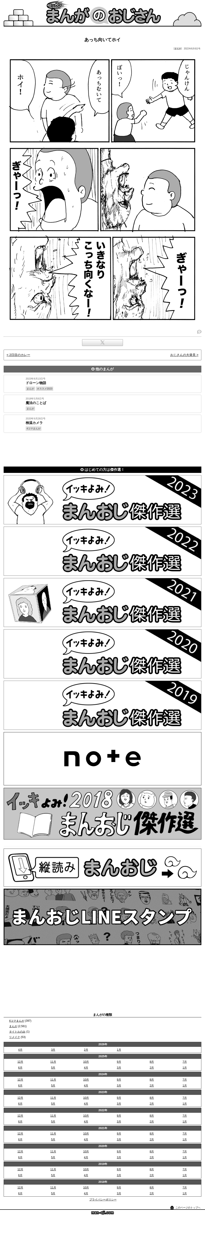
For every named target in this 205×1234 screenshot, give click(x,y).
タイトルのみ (17, 1031)
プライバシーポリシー (103, 1199)
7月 (184, 1061)
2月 (86, 1049)
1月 (119, 1049)
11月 (53, 1061)
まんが (13, 1026)
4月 (20, 1049)
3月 (53, 1049)
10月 (86, 1061)
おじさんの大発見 (183, 355)
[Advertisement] (102, 449)
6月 (20, 1067)
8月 (152, 1061)
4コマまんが (16, 1020)
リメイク (14, 1037)
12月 (20, 1061)
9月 (119, 1061)
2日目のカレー (19, 355)
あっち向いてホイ (102, 39)
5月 (53, 1067)
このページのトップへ (187, 1207)
